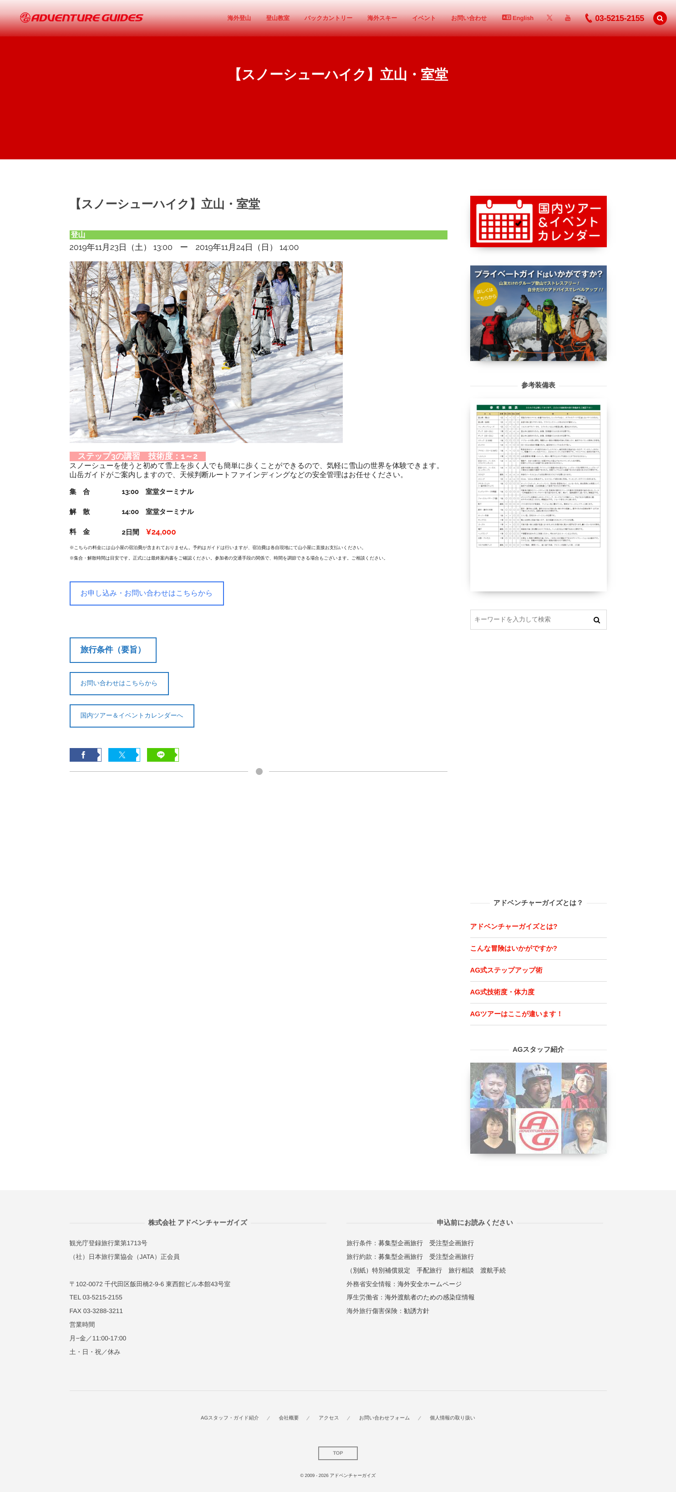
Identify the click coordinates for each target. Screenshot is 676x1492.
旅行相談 (461, 1270)
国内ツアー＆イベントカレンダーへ (132, 715)
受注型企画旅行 (451, 1243)
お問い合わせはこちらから (119, 683)
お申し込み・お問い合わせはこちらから (147, 593)
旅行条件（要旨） (113, 649)
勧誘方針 (416, 1310)
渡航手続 (493, 1270)
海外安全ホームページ (429, 1284)
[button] (660, 18)
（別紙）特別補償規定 (378, 1270)
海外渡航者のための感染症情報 (429, 1297)
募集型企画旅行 (400, 1243)
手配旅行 (429, 1270)
